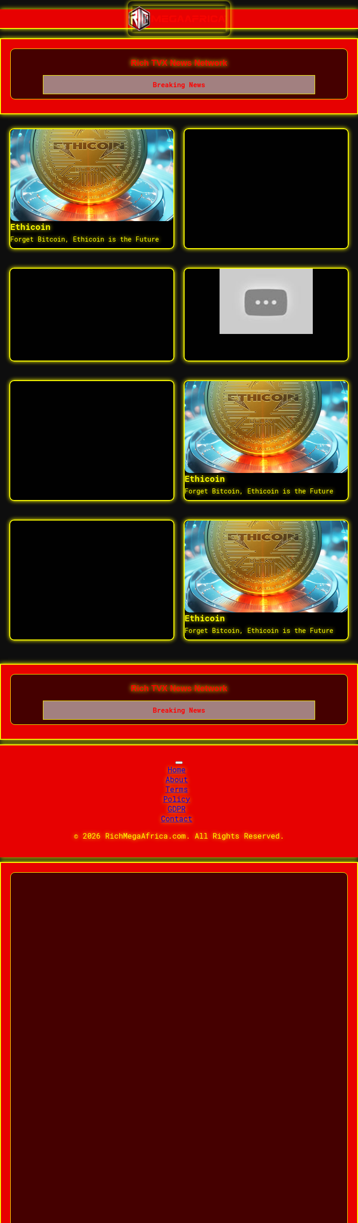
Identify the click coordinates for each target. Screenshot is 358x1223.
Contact (176, 818)
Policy (176, 799)
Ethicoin (30, 226)
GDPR (177, 808)
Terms (176, 789)
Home (177, 769)
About (176, 779)
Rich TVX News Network (179, 63)
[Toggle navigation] (179, 762)
